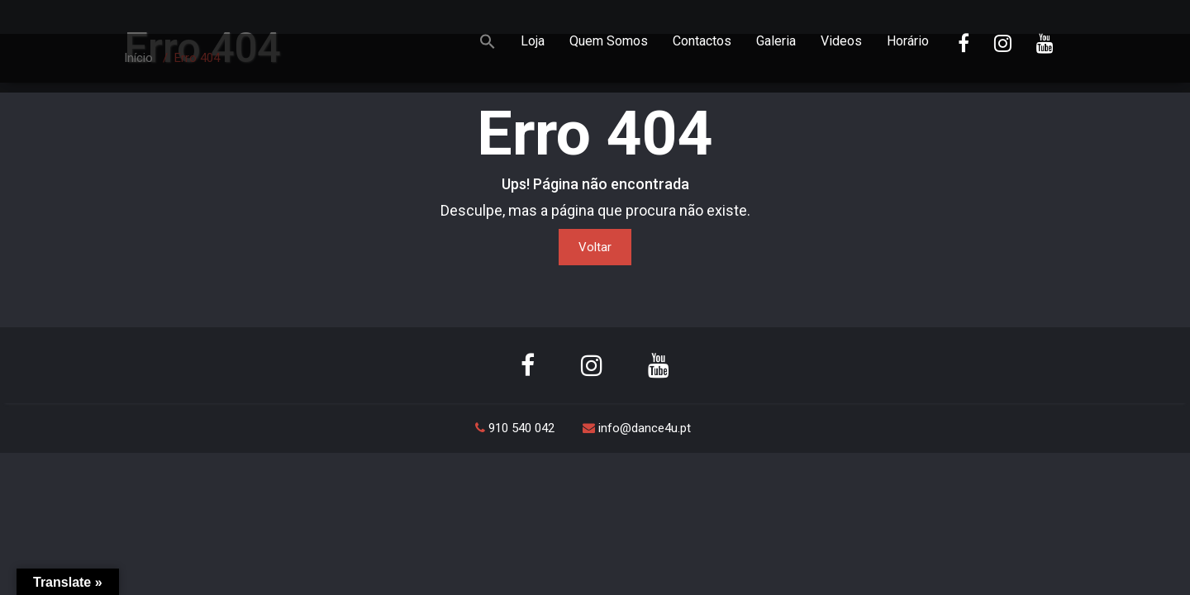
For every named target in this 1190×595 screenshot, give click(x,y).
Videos (841, 41)
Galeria (776, 41)
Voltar (595, 247)
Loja (533, 41)
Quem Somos (608, 41)
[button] (487, 43)
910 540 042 (516, 428)
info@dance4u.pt (637, 428)
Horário (908, 41)
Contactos (702, 41)
